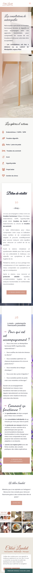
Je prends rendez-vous (16, 292)
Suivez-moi (16, 503)
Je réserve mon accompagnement (16, 460)
